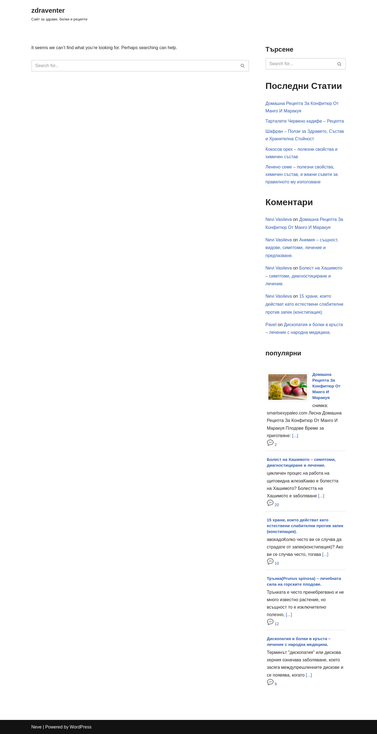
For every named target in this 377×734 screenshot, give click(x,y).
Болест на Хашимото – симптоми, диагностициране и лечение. (304, 276)
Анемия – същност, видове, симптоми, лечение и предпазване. (302, 247)
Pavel (271, 324)
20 (273, 505)
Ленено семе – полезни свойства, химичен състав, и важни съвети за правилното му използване (302, 174)
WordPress (81, 727)
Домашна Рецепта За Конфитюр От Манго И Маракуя (326, 386)
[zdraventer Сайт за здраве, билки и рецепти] (59, 13)
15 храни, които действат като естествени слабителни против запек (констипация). (304, 304)
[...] (295, 435)
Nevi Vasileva (279, 219)
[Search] (134, 66)
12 (273, 624)
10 (273, 563)
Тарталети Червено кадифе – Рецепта (305, 121)
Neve (36, 727)
